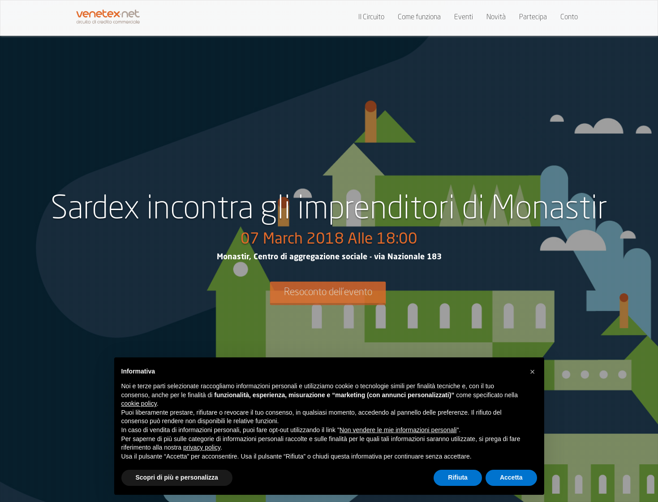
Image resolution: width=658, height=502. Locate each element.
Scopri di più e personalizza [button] (177, 477)
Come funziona (419, 17)
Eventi (463, 17)
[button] (532, 372)
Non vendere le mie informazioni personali (398, 429)
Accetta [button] (511, 477)
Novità (496, 17)
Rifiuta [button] (458, 477)
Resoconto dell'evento (328, 292)
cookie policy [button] (139, 403)
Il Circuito (371, 17)
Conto (569, 17)
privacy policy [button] (201, 447)
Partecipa (533, 17)
